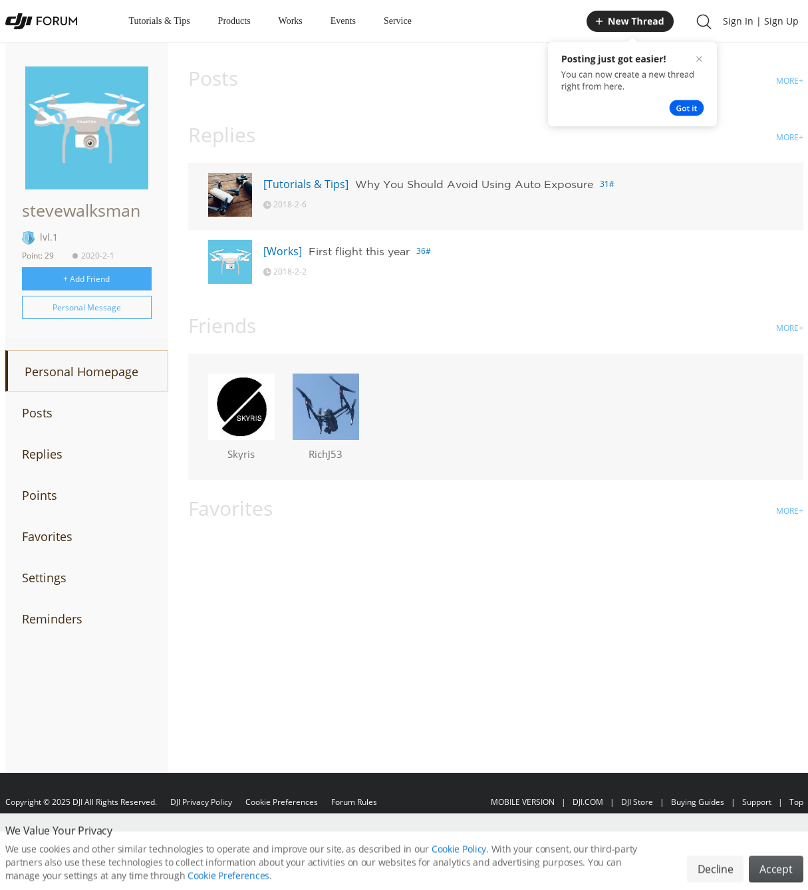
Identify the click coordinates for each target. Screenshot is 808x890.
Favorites (47, 536)
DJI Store (637, 802)
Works (291, 21)
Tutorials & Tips (159, 21)
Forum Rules (354, 802)
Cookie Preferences (281, 802)
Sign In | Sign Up (761, 21)
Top (796, 802)
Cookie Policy (459, 861)
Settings (44, 578)
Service (398, 21)
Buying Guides (697, 802)
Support (756, 802)
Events (343, 21)
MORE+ (789, 80)
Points (39, 495)
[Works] (282, 251)
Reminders (52, 619)
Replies (42, 454)
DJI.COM (588, 802)
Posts (37, 413)
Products (234, 21)
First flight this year (359, 251)
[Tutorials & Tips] (305, 184)
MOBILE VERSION (523, 802)
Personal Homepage (81, 372)
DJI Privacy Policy (201, 802)
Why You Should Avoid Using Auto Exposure (474, 184)
